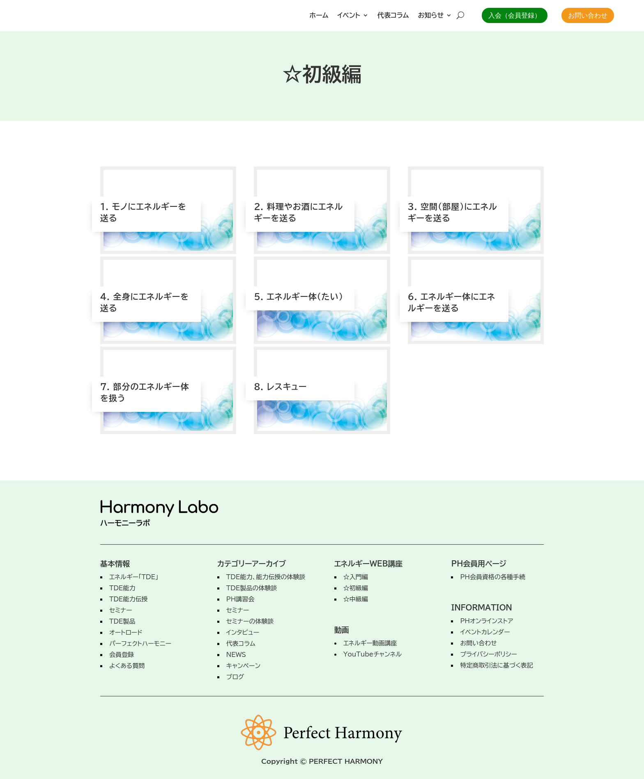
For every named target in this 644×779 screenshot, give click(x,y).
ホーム (319, 15)
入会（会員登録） (514, 15)
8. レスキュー (280, 378)
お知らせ (431, 15)
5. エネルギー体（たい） (298, 288)
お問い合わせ (587, 15)
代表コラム (393, 15)
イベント (348, 15)
